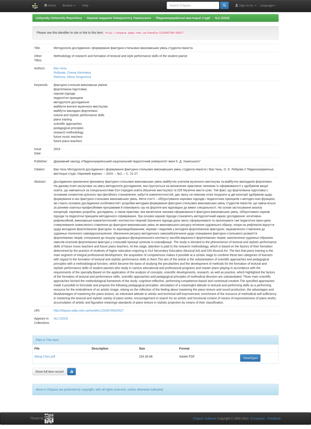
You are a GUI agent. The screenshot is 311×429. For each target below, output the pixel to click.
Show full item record (49, 371)
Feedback (274, 418)
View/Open (250, 358)
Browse (69, 5)
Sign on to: (246, 5)
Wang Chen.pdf (44, 356)
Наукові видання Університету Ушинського (119, 18)
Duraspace (257, 418)
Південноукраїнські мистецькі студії (183, 18)
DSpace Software (204, 418)
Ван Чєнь (60, 68)
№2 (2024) (222, 18)
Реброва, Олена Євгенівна (72, 72)
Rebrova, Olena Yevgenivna (72, 77)
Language (267, 5)
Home (50, 5)
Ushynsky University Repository (59, 18)
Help (85, 5)
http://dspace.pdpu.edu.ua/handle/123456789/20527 (89, 310)
